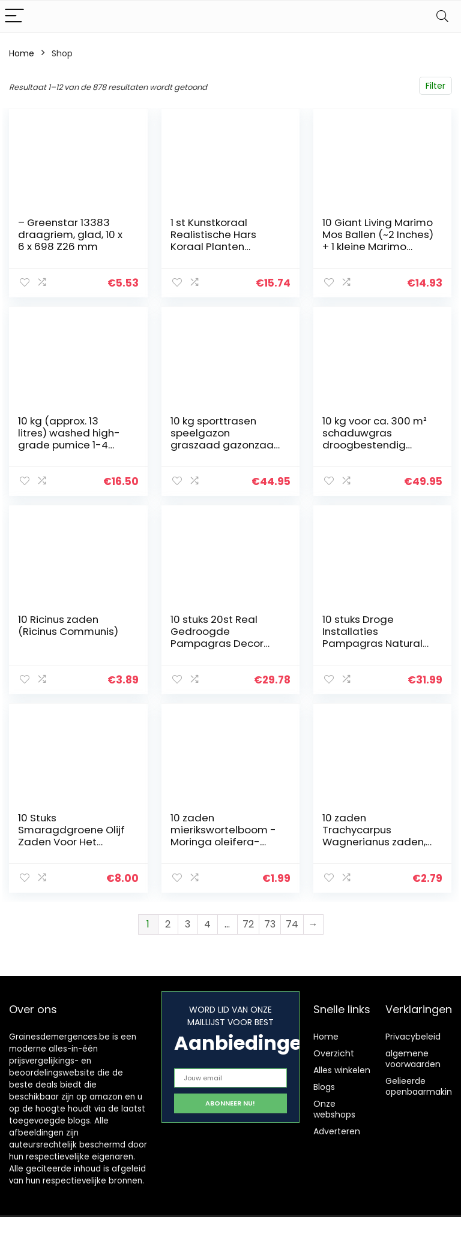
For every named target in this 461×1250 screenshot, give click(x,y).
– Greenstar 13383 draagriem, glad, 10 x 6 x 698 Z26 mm (70, 234)
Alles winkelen (341, 1070)
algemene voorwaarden (413, 1058)
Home (21, 53)
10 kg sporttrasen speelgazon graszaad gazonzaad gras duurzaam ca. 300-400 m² (225, 445)
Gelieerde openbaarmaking (421, 1086)
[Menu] (14, 16)
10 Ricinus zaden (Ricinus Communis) (68, 625)
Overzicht (333, 1053)
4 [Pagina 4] (207, 924)
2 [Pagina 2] (167, 924)
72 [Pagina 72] (248, 924)
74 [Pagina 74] (292, 924)
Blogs (324, 1087)
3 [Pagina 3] (187, 924)
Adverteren (336, 1131)
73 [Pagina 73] (270, 924)
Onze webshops (334, 1109)
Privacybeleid (413, 1037)
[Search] (442, 16)
